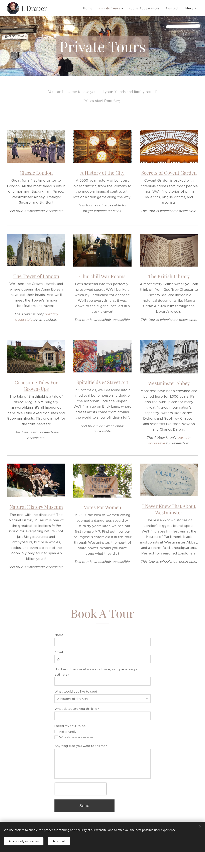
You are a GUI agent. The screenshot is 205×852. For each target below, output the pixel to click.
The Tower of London (36, 276)
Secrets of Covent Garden (168, 172)
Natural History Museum (36, 507)
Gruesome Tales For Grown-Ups (36, 385)
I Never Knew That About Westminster (169, 509)
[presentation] (80, 789)
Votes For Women (102, 507)
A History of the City (102, 172)
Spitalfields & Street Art (102, 382)
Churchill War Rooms (102, 276)
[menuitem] (88, 8)
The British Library (169, 276)
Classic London (36, 172)
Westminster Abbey (169, 383)
